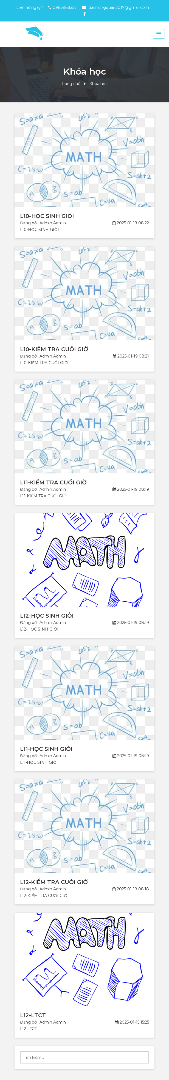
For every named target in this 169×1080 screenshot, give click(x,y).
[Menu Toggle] (159, 34)
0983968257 (65, 7)
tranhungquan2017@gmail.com (118, 7)
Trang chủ (70, 83)
